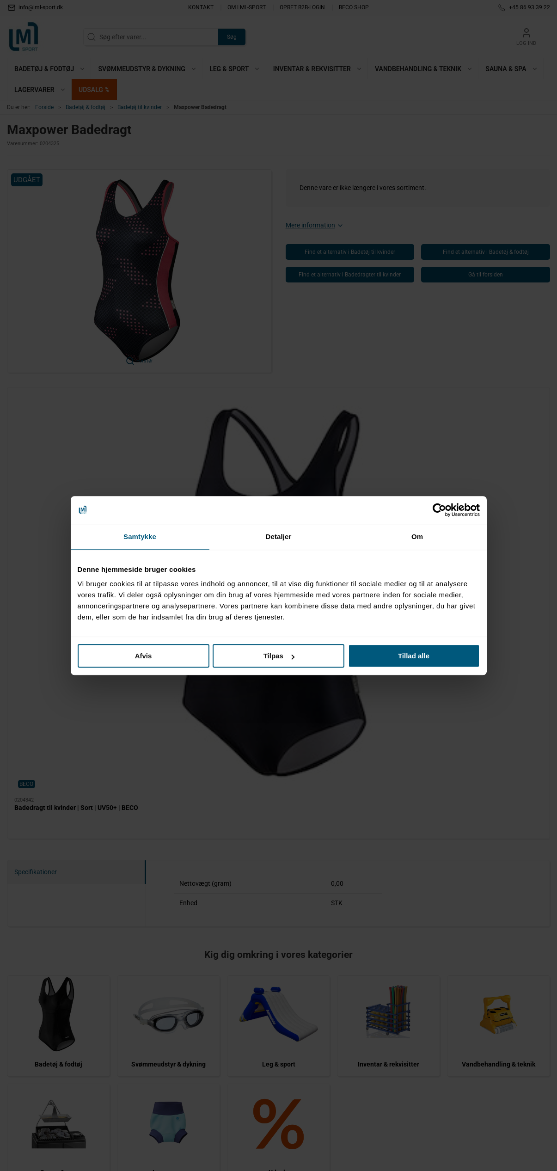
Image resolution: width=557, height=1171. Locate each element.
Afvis (143, 656)
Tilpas (278, 656)
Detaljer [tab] (279, 536)
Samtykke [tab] (139, 536)
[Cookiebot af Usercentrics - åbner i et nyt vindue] (439, 510)
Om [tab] (417, 536)
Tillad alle (413, 656)
